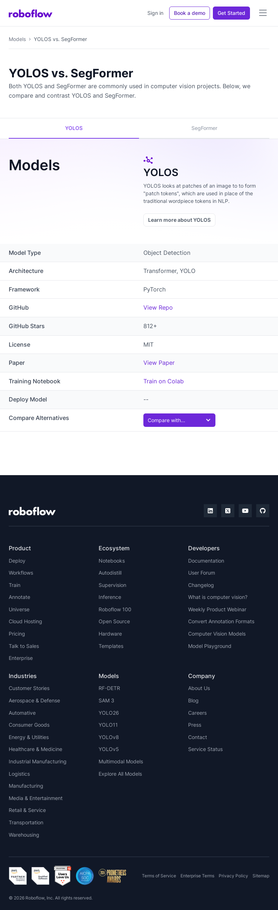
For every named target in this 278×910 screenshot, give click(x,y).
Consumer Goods (29, 725)
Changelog (201, 585)
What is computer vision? (217, 597)
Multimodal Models (121, 761)
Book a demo (189, 13)
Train (14, 585)
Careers (197, 713)
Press (194, 725)
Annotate (19, 597)
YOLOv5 (109, 749)
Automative (22, 713)
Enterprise (21, 658)
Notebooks (112, 561)
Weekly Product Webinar (217, 609)
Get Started (231, 13)
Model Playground (209, 646)
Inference (110, 597)
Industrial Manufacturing (38, 761)
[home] (30, 13)
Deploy (17, 561)
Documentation (206, 561)
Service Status (205, 749)
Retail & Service (27, 810)
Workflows (21, 573)
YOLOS (74, 128)
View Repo (158, 307)
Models (17, 39)
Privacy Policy (233, 875)
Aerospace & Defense (34, 700)
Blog (193, 700)
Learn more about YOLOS (179, 220)
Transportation (26, 822)
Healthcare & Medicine (35, 749)
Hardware (110, 634)
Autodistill (110, 573)
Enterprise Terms (197, 875)
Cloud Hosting (25, 621)
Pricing (17, 634)
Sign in (155, 13)
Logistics (19, 774)
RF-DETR (109, 688)
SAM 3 (106, 700)
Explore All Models (120, 774)
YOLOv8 (109, 737)
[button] (262, 13)
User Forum (201, 573)
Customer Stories (29, 688)
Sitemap (261, 875)
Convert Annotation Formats (221, 621)
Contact (197, 737)
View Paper (159, 362)
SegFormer (204, 128)
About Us (199, 688)
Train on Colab (163, 381)
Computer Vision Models (217, 634)
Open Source (114, 621)
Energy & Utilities (29, 737)
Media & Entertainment (36, 798)
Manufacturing (26, 786)
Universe (19, 609)
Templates (111, 646)
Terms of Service (159, 875)
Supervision (112, 585)
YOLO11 (108, 725)
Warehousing (24, 835)
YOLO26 (109, 713)
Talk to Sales (24, 646)
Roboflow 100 (115, 609)
